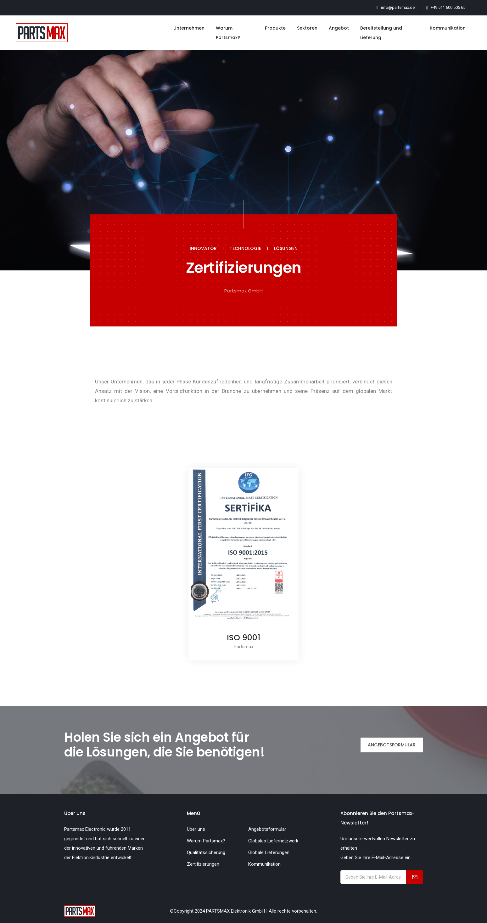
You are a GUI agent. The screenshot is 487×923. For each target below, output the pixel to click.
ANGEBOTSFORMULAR (392, 745)
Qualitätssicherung (206, 852)
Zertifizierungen (203, 864)
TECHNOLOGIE (245, 248)
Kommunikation (448, 28)
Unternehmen (188, 28)
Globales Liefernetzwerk (273, 841)
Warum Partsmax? (228, 33)
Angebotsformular (267, 829)
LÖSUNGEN (286, 248)
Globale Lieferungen (268, 852)
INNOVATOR (203, 248)
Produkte (275, 28)
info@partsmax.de (398, 7)
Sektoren (307, 28)
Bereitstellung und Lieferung (381, 33)
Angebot (339, 28)
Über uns (196, 829)
